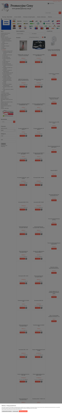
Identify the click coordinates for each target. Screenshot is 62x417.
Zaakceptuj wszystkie (23, 411)
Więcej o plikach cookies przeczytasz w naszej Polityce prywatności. (12, 409)
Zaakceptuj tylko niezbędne (6, 411)
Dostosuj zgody (15, 411)
